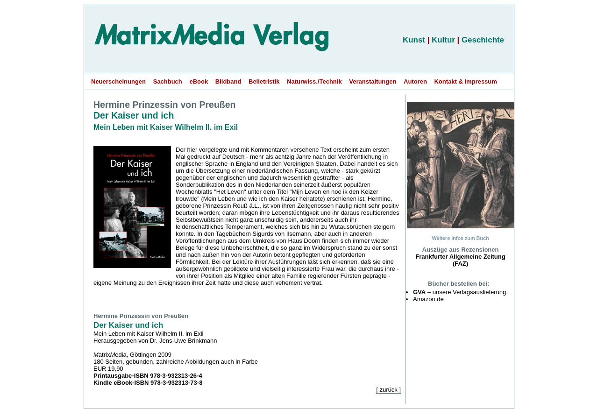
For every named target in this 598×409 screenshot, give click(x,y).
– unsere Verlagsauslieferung (459, 292)
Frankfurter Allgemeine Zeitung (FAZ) (460, 260)
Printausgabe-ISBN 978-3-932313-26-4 (147, 375)
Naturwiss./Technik (314, 81)
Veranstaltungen (372, 81)
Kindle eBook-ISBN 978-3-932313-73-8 (147, 382)
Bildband (228, 81)
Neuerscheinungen (118, 81)
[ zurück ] (388, 389)
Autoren (415, 81)
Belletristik (264, 81)
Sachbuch (167, 81)
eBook (198, 81)
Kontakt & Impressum (465, 81)
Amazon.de (428, 299)
